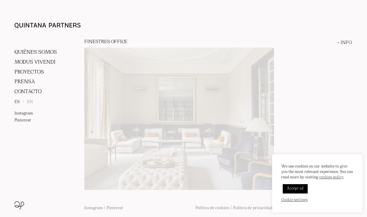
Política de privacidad (252, 208)
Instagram (23, 113)
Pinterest (22, 120)
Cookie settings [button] (294, 200)
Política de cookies (212, 208)
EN (30, 102)
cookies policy (331, 177)
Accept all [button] (295, 188)
